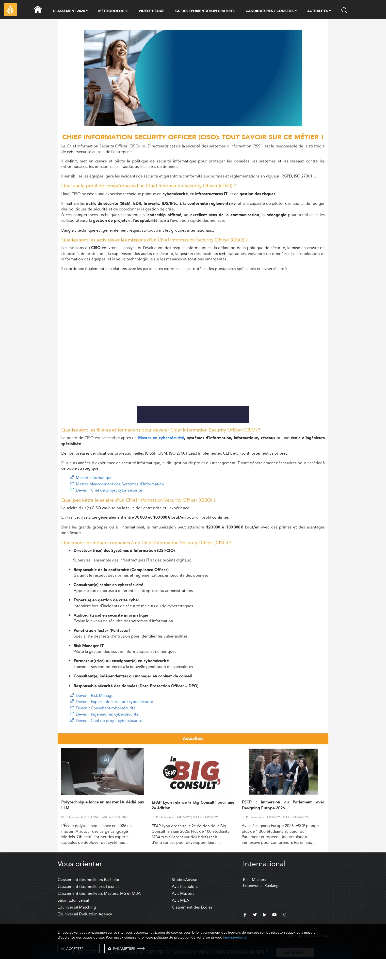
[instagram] (284, 915)
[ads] (193, 125)
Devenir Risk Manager (95, 695)
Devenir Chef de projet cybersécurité (109, 490)
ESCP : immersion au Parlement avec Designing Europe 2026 (283, 805)
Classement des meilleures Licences (89, 886)
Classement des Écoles (192, 907)
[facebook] (245, 915)
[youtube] (274, 915)
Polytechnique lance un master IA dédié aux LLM (102, 805)
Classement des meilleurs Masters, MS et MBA (99, 893)
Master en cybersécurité (161, 438)
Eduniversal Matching (77, 907)
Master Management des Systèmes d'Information (120, 484)
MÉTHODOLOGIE (113, 11)
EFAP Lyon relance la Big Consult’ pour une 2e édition (193, 805)
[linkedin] (265, 915)
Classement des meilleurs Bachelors (89, 880)
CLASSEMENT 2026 (69, 11)
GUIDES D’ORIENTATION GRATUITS (205, 11)
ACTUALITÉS (317, 11)
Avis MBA (180, 900)
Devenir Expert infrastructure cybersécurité (114, 702)
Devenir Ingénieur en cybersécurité (107, 714)
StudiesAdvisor (185, 880)
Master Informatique (94, 478)
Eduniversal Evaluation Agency (85, 914)
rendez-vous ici (235, 937)
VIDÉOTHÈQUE (151, 11)
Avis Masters (183, 893)
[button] (87, 11)
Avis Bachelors (185, 886)
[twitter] (255, 915)
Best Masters (254, 880)
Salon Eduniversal (73, 900)
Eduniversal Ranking (261, 885)
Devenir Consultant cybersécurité (106, 708)
